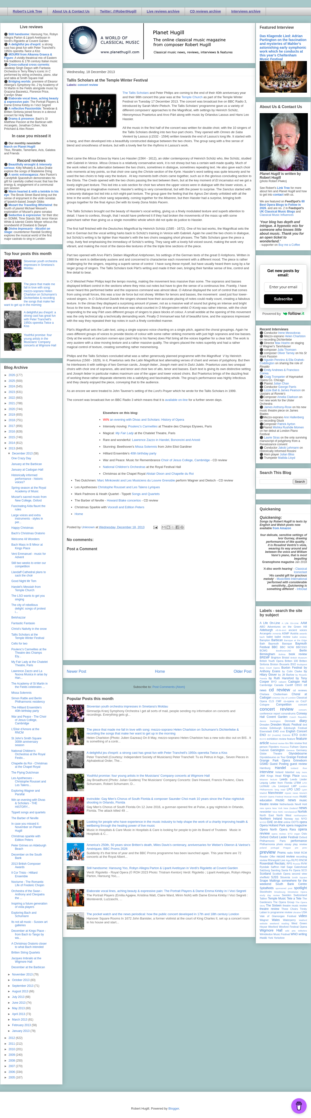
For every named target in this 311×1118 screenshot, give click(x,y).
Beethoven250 (283, 650)
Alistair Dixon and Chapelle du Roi (170, 473)
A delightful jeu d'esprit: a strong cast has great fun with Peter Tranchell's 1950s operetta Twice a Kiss (157, 752)
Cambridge (266, 685)
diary (303, 721)
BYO (274, 681)
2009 (12, 1054)
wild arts (290, 930)
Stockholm (266, 891)
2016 (12, 431)
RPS (289, 863)
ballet (269, 636)
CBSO (298, 685)
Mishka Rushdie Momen (288, 427)
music (295, 796)
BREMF (265, 657)
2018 (12, 420)
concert (302, 704)
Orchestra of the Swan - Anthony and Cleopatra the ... (28, 894)
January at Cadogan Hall (27, 469)
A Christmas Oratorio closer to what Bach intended (29, 945)
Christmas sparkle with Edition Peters (26, 838)
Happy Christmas (22, 527)
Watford (303, 920)
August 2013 (20, 991)
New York (277, 808)
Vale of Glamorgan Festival (278, 916)
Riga (288, 860)
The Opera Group (283, 902)
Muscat (287, 796)
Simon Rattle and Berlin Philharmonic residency (28, 700)
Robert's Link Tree (27, 11)
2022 (12, 397)
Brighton (276, 657)
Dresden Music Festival (286, 724)
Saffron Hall (278, 866)
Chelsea (264, 694)
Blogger (173, 1108)
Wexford (273, 926)
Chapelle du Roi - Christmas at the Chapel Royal (29, 765)
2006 (12, 1072)
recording (301, 856)
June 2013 (19, 1002)
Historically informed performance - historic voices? (27, 478)
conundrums (288, 713)
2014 (12, 443)
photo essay (284, 844)
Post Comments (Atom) (168, 687)
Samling (275, 870)
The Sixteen (274, 905)
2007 (12, 1066)
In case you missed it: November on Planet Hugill (26, 827)
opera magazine (296, 825)
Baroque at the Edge (295, 640)
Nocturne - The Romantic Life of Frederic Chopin (27, 883)
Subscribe (283, 299)
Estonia (286, 735)
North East (267, 815)
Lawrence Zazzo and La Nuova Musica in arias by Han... (29, 674)
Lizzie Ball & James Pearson (282, 390)
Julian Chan (281, 383)
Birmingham (267, 654)
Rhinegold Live (276, 860)
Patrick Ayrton (286, 424)
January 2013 (21, 1031)
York (270, 937)
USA (304, 912)
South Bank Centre (291, 884)
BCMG (263, 650)
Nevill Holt (301, 804)
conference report (270, 713)
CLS (271, 701)
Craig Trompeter (274, 376)
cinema (276, 697)
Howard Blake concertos (124, 500)
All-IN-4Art (281, 630)
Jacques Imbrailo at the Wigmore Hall (26, 960)
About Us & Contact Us (71, 11)
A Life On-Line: (290, 623)
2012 (12, 1038)
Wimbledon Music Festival (275, 934)
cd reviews (300, 690)
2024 (12, 386)
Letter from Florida (281, 782)
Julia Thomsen (286, 349)
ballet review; (299, 637)
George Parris (287, 387)
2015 (12, 437)
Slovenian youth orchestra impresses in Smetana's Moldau (127, 706)
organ (297, 833)
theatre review (269, 909)
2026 (12, 375)
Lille (274, 786)
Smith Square (299, 877)
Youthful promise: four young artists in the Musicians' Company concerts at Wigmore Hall (148, 775)
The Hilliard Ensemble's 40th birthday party (26, 709)
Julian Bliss (287, 454)
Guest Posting (279, 764)
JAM (262, 775)
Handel (280, 768)
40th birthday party (143, 453)
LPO (290, 789)
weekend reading (279, 923)
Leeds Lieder (298, 779)
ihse (305, 768)
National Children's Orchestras (124, 467)
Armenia (276, 633)
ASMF (285, 633)
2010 (12, 1049)
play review (300, 844)
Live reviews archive (163, 11)
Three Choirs (289, 908)
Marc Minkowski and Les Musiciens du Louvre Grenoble (136, 480)
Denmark (290, 721)
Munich (303, 793)
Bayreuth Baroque (280, 643)
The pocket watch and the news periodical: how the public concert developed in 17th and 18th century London (163, 914)
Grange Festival (296, 757)
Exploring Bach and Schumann (23, 914)
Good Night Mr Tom (23, 581)
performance (299, 841)
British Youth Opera (271, 660)
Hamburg (265, 768)
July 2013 (18, 997)
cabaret (282, 681)
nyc (297, 818)
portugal (275, 847)
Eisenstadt (266, 731)
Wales (276, 920)
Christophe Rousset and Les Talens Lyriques (129, 487)
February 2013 (22, 1025)
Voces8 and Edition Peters (126, 507)
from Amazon (282, 528)
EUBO (303, 735)
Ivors (304, 772)
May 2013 (19, 1008)
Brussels (284, 664)
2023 (12, 392)
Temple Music (277, 898)
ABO (262, 626)
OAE (270, 822)
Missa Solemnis (146, 446)
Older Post (242, 671)
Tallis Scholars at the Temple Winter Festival (27, 636)
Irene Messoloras (289, 333)
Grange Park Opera (275, 760)
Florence (284, 747)
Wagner (264, 920)
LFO (304, 783)
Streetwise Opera (297, 892)
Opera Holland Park (272, 825)
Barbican (277, 640)
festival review (277, 743)
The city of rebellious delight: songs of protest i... (28, 608)
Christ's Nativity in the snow (29, 629)
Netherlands (286, 804)
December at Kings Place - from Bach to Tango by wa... (28, 934)
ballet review (282, 636)
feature (291, 738)
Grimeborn (300, 760)
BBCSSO (301, 647)
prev (304, 847)
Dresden (265, 724)
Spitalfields (267, 888)
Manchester (275, 793)
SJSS (274, 877)
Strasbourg (279, 892)
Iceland (294, 768)
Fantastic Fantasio (23, 623)
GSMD (264, 764)
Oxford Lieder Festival (283, 837)
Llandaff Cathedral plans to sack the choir (28, 573)
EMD (276, 731)
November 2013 (23, 974)
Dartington (275, 721)
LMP (294, 786)
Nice (274, 811)
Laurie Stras (271, 437)
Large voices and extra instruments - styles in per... (27, 519)
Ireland (279, 772)
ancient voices (298, 630)
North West (284, 815)
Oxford (264, 837)
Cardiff (289, 685)
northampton (300, 815)
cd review (279, 689)
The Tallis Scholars (135, 93)
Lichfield (264, 786)
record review (286, 856)
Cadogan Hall (297, 681)
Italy (298, 772)
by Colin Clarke (292, 671)
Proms (281, 852)
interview (266, 772)
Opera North (268, 829)
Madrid (263, 793)
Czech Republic (298, 717)
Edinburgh (275, 728)
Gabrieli (264, 750)
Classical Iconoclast (300, 570)
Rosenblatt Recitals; (273, 863)
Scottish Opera (281, 873)
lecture (273, 779)
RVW (304, 863)
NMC (280, 811)
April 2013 (19, 1014)
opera (303, 822)
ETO (295, 735)
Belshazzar (18, 617)
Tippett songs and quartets (28, 812)
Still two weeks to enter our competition (28, 564)
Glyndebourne (298, 753)
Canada (278, 685)
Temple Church (192, 97)
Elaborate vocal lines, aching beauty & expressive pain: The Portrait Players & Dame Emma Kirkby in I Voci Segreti (166, 891)
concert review (88, 85)
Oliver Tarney (285, 353)
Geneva (290, 750)
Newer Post (76, 671)
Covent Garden (277, 717)
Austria (294, 633)
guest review (298, 764)
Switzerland (300, 895)
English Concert (296, 731)
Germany (301, 750)
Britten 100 (291, 660)
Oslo (304, 833)
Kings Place (291, 775)
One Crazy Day (21, 458)
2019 (12, 414)
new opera (265, 808)
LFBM (297, 782)
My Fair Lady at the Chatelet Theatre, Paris (29, 663)
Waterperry (289, 920)
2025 (12, 381)
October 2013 (21, 980)
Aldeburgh (266, 630)
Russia (296, 863)
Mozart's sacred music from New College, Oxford (29, 498)
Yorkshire (279, 937)
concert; (303, 709)
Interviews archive (245, 11)
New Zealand (291, 808)
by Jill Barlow (286, 674)
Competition (283, 704)
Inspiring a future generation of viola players (29, 905)
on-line (278, 822)
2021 (12, 403)
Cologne (264, 704)
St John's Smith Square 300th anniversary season (26, 742)
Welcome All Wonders (25, 539)
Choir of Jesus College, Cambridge (185, 460)
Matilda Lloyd (286, 458)
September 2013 (23, 986)
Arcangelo (265, 633)
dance (263, 721)
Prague (287, 847)
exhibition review (276, 738)
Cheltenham (280, 694)
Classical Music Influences (277, 215)
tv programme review (280, 912)
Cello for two (19, 643)
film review (296, 743)
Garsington (277, 750)
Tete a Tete (294, 898)
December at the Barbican (28, 967)
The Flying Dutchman (25, 772)
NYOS (263, 822)
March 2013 (20, 1019)
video (303, 916)
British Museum (299, 657)
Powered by (283, 314)
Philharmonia (267, 844)
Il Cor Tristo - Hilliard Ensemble (24, 874)
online (287, 822)
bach (262, 637)
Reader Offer (267, 856)
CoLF (304, 701)
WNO (294, 934)
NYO (304, 818)
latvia (304, 776)
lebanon (264, 779)
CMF (279, 701)
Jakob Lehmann (288, 447)
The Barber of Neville (25, 818)
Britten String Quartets (25, 952)
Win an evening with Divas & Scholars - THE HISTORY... (28, 803)
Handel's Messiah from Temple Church (26, 588)
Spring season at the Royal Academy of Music (28, 489)
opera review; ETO (281, 833)
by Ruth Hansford (281, 678)
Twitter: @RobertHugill (118, 11)
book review (298, 654)
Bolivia (282, 654)
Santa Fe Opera (290, 870)
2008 (12, 1060)
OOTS (295, 822)
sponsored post (284, 888)
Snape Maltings (270, 880)
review (263, 860)
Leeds (284, 779)
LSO (297, 789)
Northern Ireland (271, 818)
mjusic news (291, 793)
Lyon (304, 789)
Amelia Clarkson (287, 397)
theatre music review (295, 905)
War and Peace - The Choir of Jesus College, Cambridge (28, 720)
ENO (263, 735)
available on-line (176, 400)
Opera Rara (287, 829)
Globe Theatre (271, 753)
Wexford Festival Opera (293, 926)
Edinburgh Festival (295, 728)
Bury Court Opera (270, 667)
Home (79, 514)
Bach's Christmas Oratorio (28, 533)
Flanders (274, 746)
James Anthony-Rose (277, 407)
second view (299, 873)
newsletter (265, 811)
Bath (262, 643)
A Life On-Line (270, 623)
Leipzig (264, 782)
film (287, 743)
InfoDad (302, 589)
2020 (12, 409)
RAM (297, 852)
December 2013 (23, 453)
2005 (12, 1077)
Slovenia (285, 877)
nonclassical (290, 811)
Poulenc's (143, 426)
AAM (304, 623)
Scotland (265, 873)
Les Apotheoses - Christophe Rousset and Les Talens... (28, 781)
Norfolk (302, 811)
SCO (304, 870)
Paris (283, 840)
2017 (12, 426)
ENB (282, 731)
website (264, 923)
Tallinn (263, 898)
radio (290, 852)
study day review (270, 895)
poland (263, 847)
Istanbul (289, 772)
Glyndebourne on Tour (272, 757)
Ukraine (297, 912)
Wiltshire (302, 930)
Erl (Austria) (274, 735)
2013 (12, 448)
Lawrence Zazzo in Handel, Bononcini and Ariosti (166, 440)
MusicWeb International (292, 579)
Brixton (274, 664)
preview (268, 852)
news (303, 808)
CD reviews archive (205, 11)
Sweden (286, 895)
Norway (288, 818)
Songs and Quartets (146, 494)
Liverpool (283, 786)
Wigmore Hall (271, 930)
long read (280, 789)
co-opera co (291, 701)
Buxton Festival (291, 667)
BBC (275, 647)
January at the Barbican (26, 464)
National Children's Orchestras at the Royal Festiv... (28, 754)
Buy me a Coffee (289, 245)
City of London (288, 697)
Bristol (285, 657)
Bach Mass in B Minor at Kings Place (27, 546)
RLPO (294, 860)
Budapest (302, 664)
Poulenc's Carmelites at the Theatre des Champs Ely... (29, 653)
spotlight (300, 888)
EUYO (263, 739)
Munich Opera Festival (271, 796)
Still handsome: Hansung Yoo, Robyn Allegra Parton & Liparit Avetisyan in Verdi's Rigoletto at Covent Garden (162, 868)
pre (296, 847)
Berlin (303, 650)
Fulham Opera (298, 746)
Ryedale (264, 866)
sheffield (264, 877)
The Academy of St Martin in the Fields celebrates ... (29, 685)
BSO (293, 664)
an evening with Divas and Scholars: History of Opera (147, 419)
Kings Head (274, 775)
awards (303, 633)
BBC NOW (287, 647)
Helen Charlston (295, 336)
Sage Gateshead (297, 866)
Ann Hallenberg (294, 417)
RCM (304, 852)
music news (285, 800)
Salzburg (265, 870)
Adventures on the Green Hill (287, 626)
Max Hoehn (282, 343)
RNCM (303, 860)
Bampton (265, 640)
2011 (12, 1043)
